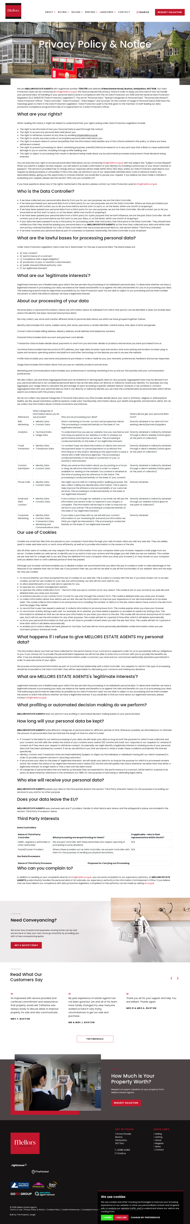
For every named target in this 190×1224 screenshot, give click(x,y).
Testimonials (95, 1038)
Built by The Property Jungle (22, 1214)
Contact (124, 11)
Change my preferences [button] (145, 1217)
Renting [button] (91, 11)
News (157, 1146)
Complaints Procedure (92, 1209)
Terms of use (16, 1209)
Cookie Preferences (71, 1209)
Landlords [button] (108, 11)
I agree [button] (107, 1217)
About (157, 1140)
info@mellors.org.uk (66, 91)
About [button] (50, 11)
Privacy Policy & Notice (34, 1209)
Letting (157, 1137)
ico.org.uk (149, 883)
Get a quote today (26, 945)
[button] (171, 978)
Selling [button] (77, 11)
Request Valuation (170, 12)
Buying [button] (63, 11)
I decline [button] (121, 1217)
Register (158, 1143)
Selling (157, 1133)
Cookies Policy (53, 1209)
